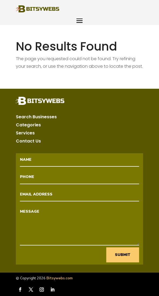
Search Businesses (36, 117)
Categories (28, 125)
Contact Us (28, 141)
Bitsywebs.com (60, 278)
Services (25, 133)
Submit (122, 254)
